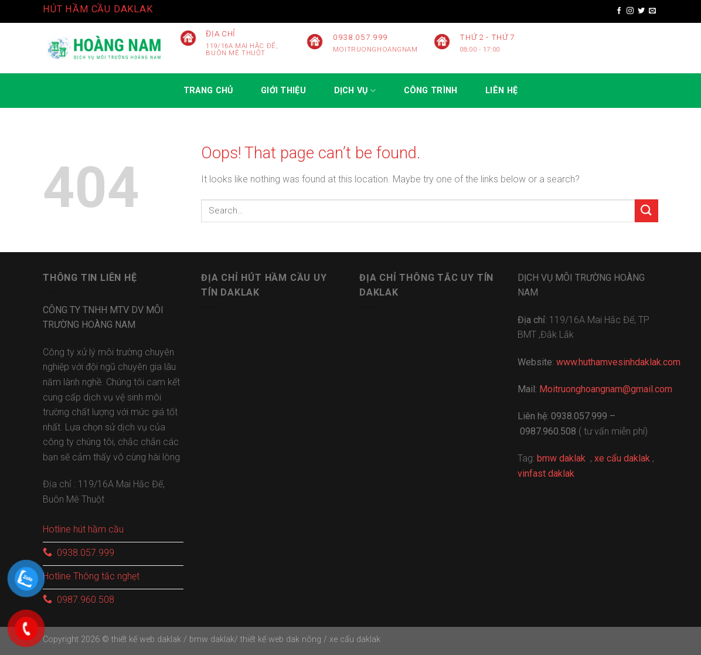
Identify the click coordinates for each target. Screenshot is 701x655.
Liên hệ (501, 91)
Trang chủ (208, 91)
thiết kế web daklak (146, 639)
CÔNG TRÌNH (431, 91)
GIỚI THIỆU (283, 91)
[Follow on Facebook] (618, 11)
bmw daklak (211, 639)
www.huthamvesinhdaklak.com (618, 362)
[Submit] (646, 210)
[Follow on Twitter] (641, 11)
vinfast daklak (546, 473)
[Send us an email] (652, 11)
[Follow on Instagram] (630, 11)
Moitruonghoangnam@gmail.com (605, 389)
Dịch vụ (355, 90)
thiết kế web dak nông (282, 639)
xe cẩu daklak (354, 639)
